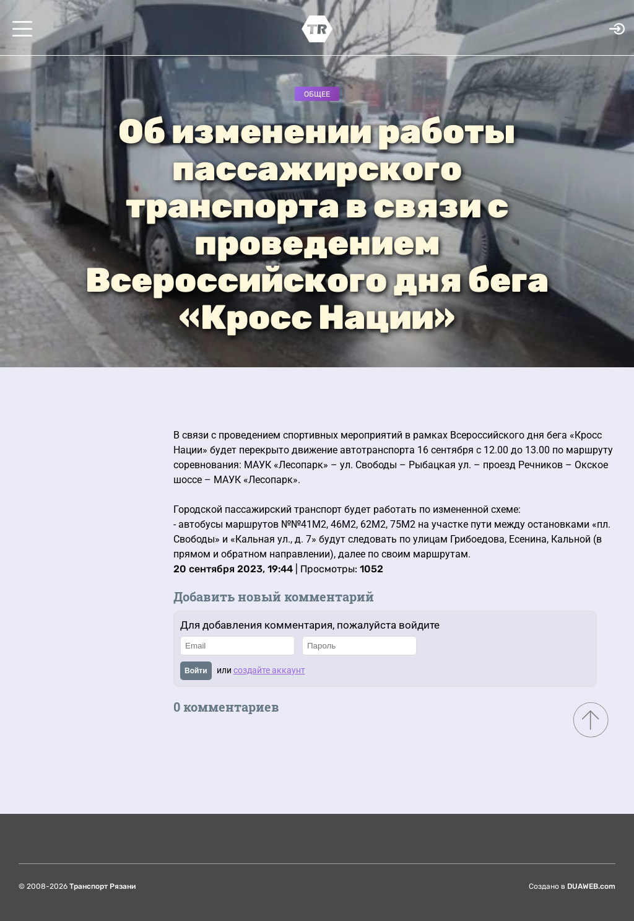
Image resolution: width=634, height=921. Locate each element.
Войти (196, 670)
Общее (317, 94)
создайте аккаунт (269, 670)
